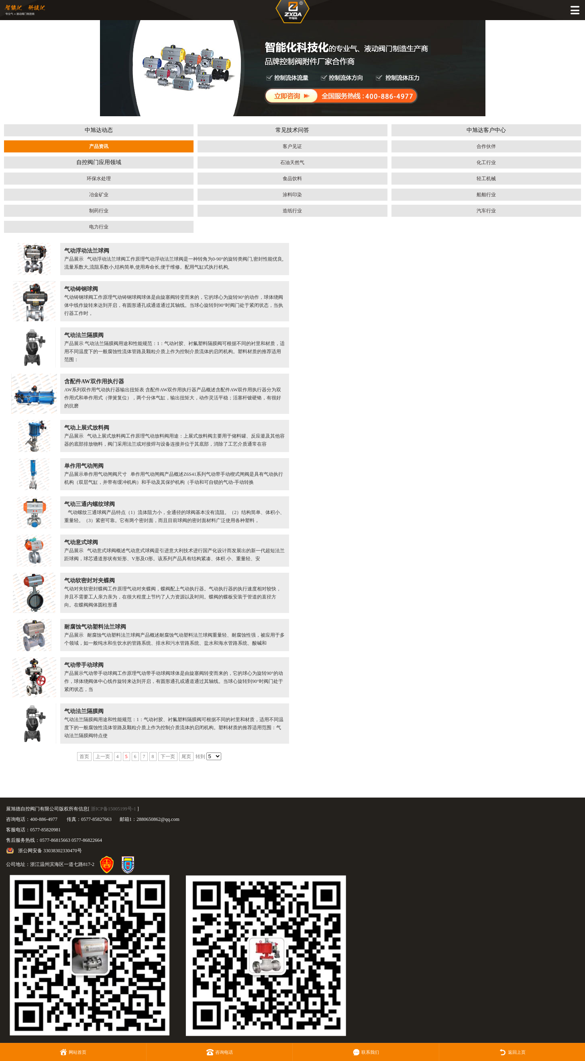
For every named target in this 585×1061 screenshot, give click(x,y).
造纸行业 (292, 211)
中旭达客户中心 (486, 130)
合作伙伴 (486, 146)
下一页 (168, 756)
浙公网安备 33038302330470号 (50, 850)
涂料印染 (292, 194)
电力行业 (98, 227)
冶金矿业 (98, 194)
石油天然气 (292, 162)
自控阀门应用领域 (98, 162)
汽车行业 (486, 211)
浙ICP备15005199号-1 (113, 809)
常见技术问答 (292, 130)
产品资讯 (98, 146)
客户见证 (292, 146)
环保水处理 (99, 178)
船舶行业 (486, 194)
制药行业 (98, 211)
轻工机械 (486, 178)
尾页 (186, 756)
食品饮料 (292, 178)
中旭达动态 (99, 130)
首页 (84, 756)
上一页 (103, 756)
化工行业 (486, 162)
